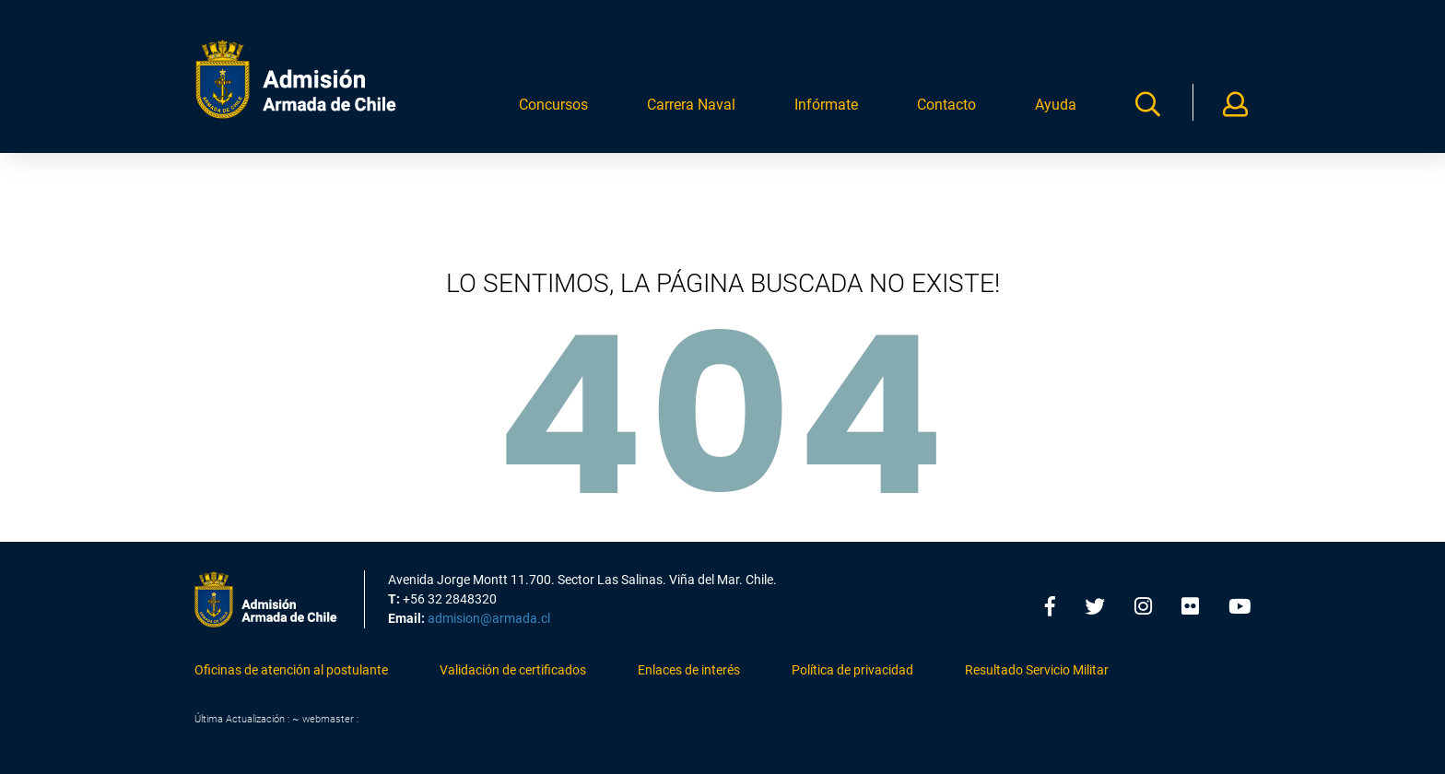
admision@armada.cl (489, 619)
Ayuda (1055, 113)
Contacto (946, 113)
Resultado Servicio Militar (1037, 670)
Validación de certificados (513, 670)
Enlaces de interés (689, 670)
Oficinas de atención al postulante (291, 670)
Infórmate (826, 113)
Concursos (553, 113)
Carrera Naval (691, 113)
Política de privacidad (852, 670)
